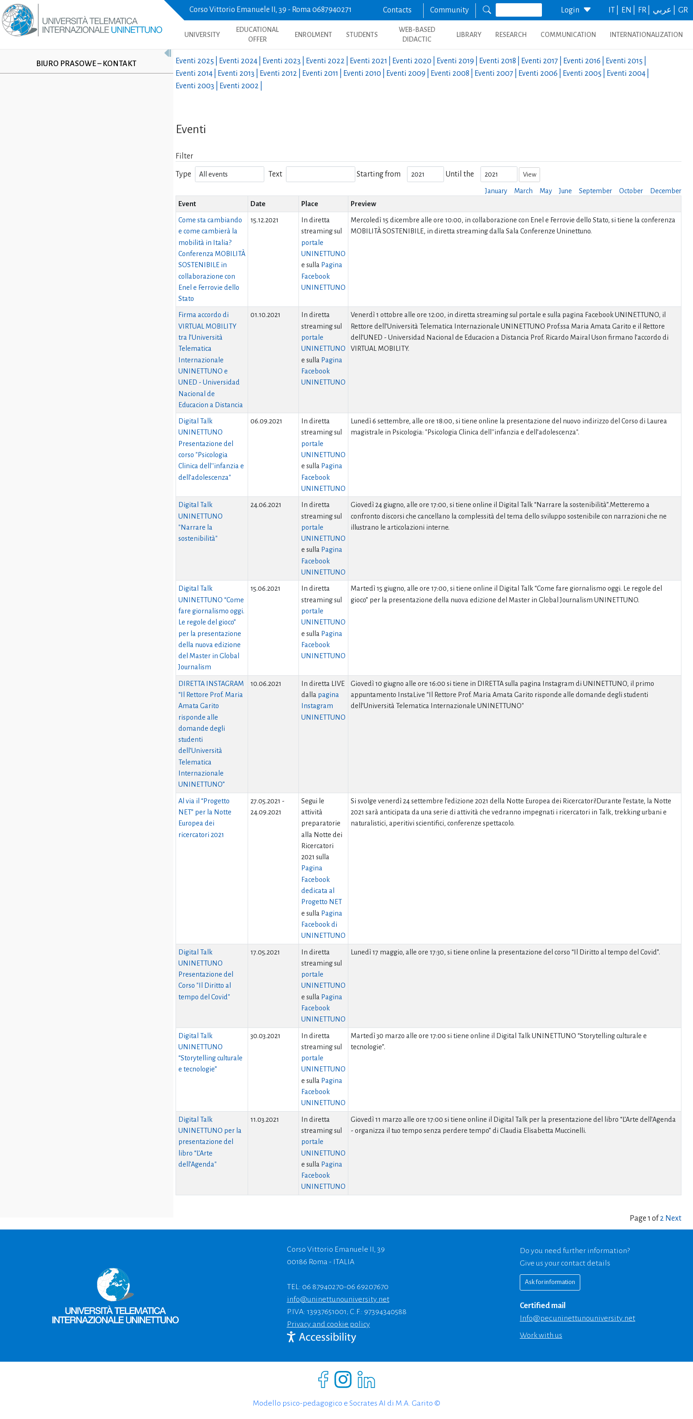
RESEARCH (511, 34)
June (565, 191)
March (523, 191)
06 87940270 (323, 1287)
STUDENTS (362, 34)
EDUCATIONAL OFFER (257, 34)
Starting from (379, 174)
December (665, 191)
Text (275, 174)
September (595, 191)
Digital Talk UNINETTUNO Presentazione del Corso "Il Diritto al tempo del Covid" (205, 974)
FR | (644, 10)
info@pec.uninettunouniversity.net (577, 1318)
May (546, 191)
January (496, 191)
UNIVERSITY (202, 34)
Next (673, 1218)
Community (449, 10)
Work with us (541, 1335)
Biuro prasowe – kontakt (86, 64)
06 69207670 (367, 1287)
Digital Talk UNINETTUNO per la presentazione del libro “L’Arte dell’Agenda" (210, 1142)
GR (683, 10)
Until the (459, 174)
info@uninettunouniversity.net (338, 1299)
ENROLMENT (313, 34)
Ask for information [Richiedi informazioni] (550, 1281)
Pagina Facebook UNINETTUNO (323, 276)
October (631, 191)
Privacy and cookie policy (328, 1324)
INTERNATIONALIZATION (646, 34)
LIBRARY (468, 34)
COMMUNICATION (568, 34)
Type (183, 174)
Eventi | (197, 61)
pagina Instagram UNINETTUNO (323, 706)
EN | (629, 10)
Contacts (397, 10)
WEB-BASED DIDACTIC (417, 34)
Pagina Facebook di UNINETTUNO (323, 925)
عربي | (665, 10)
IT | (614, 10)
